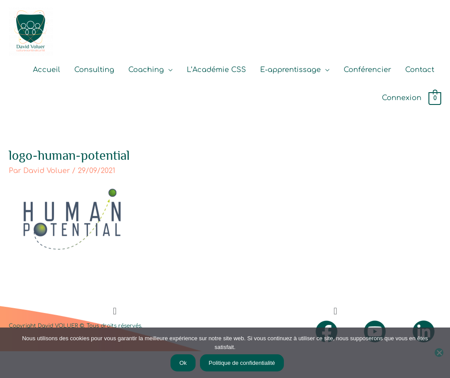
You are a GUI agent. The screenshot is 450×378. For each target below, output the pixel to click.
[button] (114, 311)
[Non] (439, 352)
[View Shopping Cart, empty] (434, 98)
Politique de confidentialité (242, 363)
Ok (183, 363)
